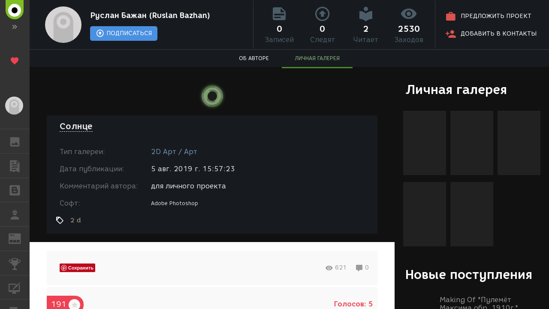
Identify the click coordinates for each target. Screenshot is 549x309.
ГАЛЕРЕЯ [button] (19, 141)
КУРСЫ (19, 286)
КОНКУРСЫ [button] (19, 263)
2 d (75, 220)
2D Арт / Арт (174, 152)
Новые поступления (468, 274)
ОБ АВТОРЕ (254, 58)
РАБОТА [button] (19, 214)
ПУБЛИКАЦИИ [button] (19, 166)
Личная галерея (456, 89)
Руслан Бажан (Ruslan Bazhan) (150, 15)
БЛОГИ (19, 189)
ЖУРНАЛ (19, 237)
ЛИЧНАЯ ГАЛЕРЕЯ (317, 58)
